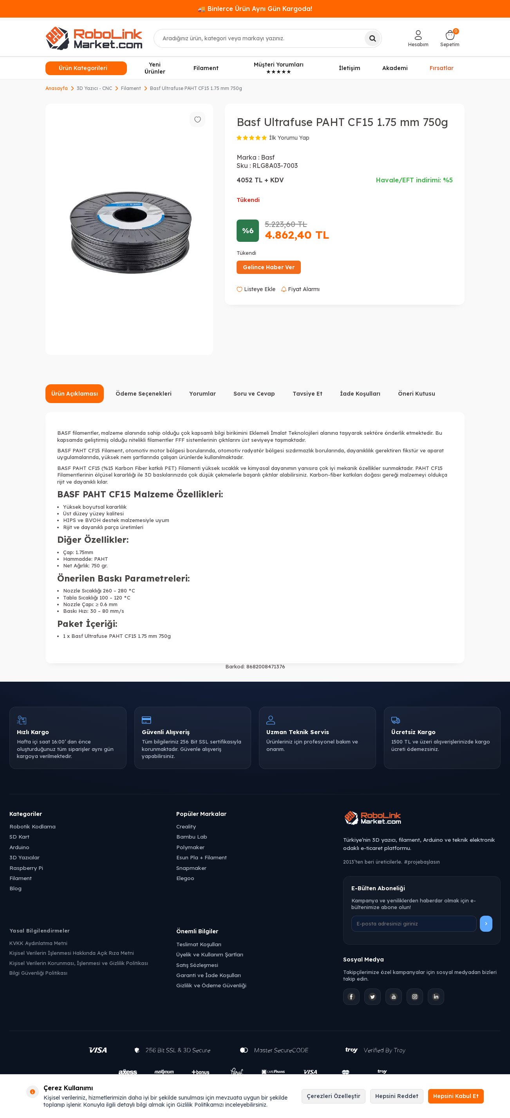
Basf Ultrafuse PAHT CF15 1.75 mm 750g (196, 88)
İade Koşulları (360, 393)
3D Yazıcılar (24, 857)
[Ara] (372, 38)
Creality (186, 826)
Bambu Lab (191, 836)
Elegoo (185, 878)
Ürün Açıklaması (74, 393)
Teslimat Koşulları (198, 944)
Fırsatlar (442, 67)
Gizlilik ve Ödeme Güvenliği (211, 985)
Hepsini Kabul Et (456, 1096)
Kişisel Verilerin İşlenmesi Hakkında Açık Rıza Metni (71, 953)
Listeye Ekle (256, 289)
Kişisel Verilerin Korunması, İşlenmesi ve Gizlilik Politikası (78, 963)
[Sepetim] (449, 38)
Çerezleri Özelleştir (333, 1096)
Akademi (395, 68)
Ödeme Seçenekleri (144, 393)
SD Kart (19, 836)
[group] (129, 229)
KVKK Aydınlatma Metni (38, 943)
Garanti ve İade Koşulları (208, 975)
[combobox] (268, 38)
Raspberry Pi (26, 867)
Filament (206, 68)
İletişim (349, 68)
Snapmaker (191, 867)
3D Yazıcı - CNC (94, 88)
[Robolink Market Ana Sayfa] (422, 819)
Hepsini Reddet (396, 1096)
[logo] (94, 38)
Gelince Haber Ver (269, 267)
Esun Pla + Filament (201, 857)
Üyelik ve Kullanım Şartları (209, 954)
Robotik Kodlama (32, 826)
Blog (15, 888)
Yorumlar (202, 393)
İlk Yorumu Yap (289, 137)
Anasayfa (56, 88)
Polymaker (190, 847)
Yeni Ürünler (155, 68)
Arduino (19, 847)
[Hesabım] (418, 38)
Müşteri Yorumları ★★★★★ (279, 68)
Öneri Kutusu (416, 393)
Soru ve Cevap (254, 393)
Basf (268, 157)
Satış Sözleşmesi (197, 964)
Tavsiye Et (307, 393)
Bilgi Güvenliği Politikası (38, 973)
